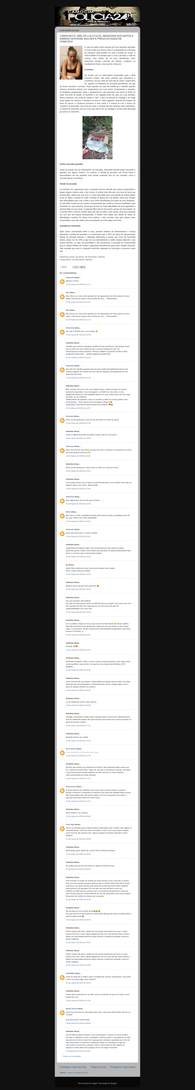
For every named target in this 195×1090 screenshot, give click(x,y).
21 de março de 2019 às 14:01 (78, 536)
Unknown (70, 277)
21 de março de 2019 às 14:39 (78, 589)
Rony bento (71, 749)
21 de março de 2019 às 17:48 (78, 756)
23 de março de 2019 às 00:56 (78, 1023)
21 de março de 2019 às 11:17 (78, 284)
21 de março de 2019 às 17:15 (78, 741)
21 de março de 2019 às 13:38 (78, 504)
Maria (68, 512)
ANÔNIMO (70, 973)
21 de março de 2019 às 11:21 (78, 302)
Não (67, 292)
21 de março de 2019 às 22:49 (78, 899)
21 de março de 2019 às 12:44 (78, 357)
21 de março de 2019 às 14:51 (78, 635)
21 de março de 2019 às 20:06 (78, 854)
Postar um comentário (72, 1056)
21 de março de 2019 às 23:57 (78, 942)
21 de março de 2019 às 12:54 (78, 378)
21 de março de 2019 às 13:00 (78, 438)
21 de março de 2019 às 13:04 (78, 489)
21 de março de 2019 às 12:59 (78, 423)
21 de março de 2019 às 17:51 (78, 778)
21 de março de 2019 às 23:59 (78, 965)
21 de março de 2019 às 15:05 (78, 670)
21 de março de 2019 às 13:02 (78, 471)
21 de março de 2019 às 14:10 (78, 557)
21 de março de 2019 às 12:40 (78, 335)
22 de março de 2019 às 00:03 (78, 983)
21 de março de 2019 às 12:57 (78, 408)
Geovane (70, 416)
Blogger (113, 1083)
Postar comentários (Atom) (78, 1073)
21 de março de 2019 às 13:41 (78, 521)
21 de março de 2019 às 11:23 (78, 320)
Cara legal (70, 824)
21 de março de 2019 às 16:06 (78, 705)
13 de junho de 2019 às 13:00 (78, 1051)
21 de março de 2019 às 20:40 (78, 869)
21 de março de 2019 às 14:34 (78, 574)
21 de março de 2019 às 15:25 (78, 690)
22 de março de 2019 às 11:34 (78, 1001)
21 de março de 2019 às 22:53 (78, 920)
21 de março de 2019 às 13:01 (78, 456)
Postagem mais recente (73, 1067)
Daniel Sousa (71, 1009)
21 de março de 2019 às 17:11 (78, 726)
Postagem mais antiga (122, 1067)
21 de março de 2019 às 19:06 (78, 816)
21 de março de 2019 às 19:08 (78, 839)
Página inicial (98, 1067)
